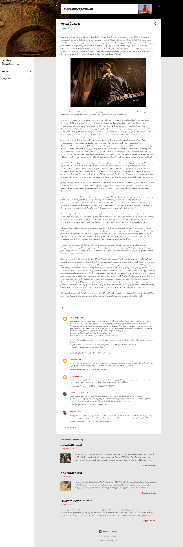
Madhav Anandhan (77, 393)
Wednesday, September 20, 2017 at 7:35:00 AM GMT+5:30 (92, 386)
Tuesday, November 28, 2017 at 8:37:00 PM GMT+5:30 (90, 422)
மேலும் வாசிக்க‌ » (149, 465)
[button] (154, 24)
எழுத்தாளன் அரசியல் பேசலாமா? (76, 500)
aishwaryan (74, 376)
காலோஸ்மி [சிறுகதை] (71, 445)
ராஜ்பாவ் (73, 412)
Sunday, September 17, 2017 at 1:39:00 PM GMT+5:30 (90, 353)
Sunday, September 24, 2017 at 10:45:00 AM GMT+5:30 (91, 405)
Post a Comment (69, 427)
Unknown (73, 360)
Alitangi (113, 536)
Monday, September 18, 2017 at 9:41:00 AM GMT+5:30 (90, 369)
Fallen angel (74, 318)
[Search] (159, 6)
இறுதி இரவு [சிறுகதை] (71, 473)
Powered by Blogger (108, 531)
